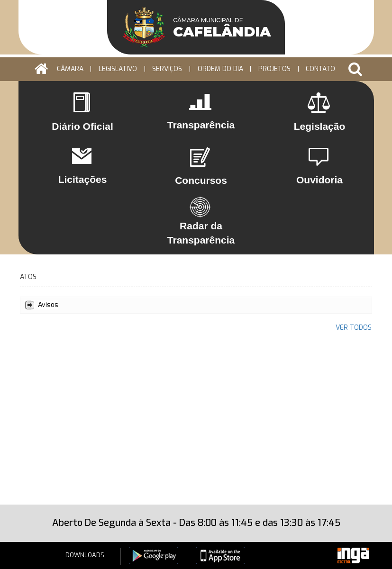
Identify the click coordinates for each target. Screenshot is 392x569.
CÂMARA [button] (70, 68)
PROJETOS (274, 68)
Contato (320, 68)
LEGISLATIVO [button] (118, 68)
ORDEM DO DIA (220, 68)
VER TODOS (354, 327)
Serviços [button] (167, 68)
